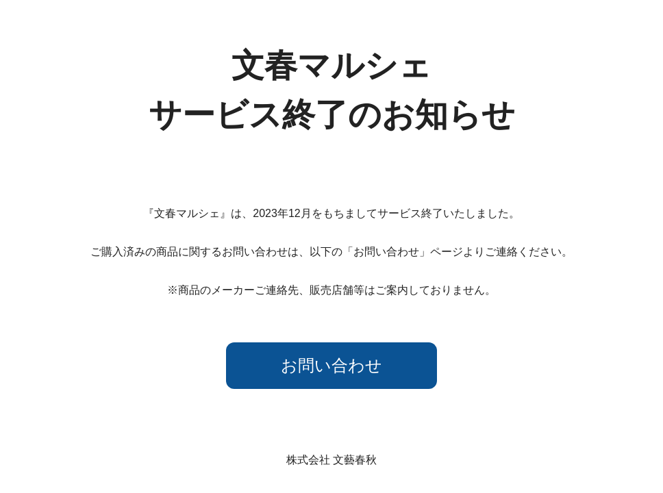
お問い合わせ (331, 365)
